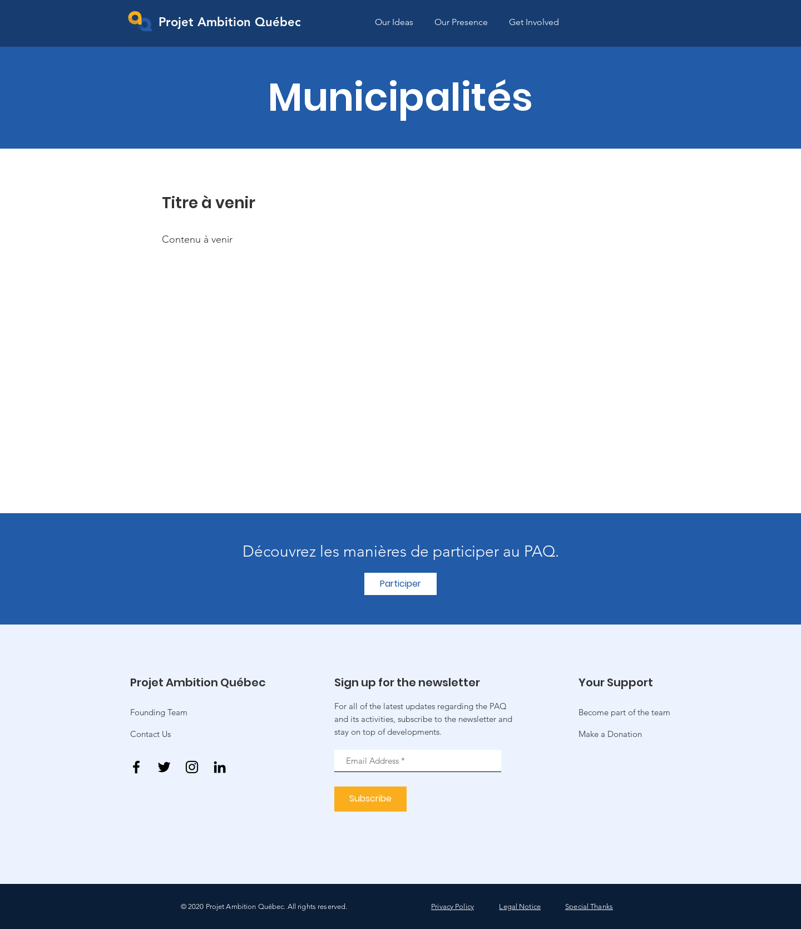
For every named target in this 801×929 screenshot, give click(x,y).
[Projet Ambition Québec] (230, 22)
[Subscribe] (370, 799)
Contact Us (150, 734)
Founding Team (158, 712)
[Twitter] (164, 767)
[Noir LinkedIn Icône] (219, 767)
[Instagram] (192, 767)
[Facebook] (136, 767)
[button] (610, 734)
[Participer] (400, 584)
